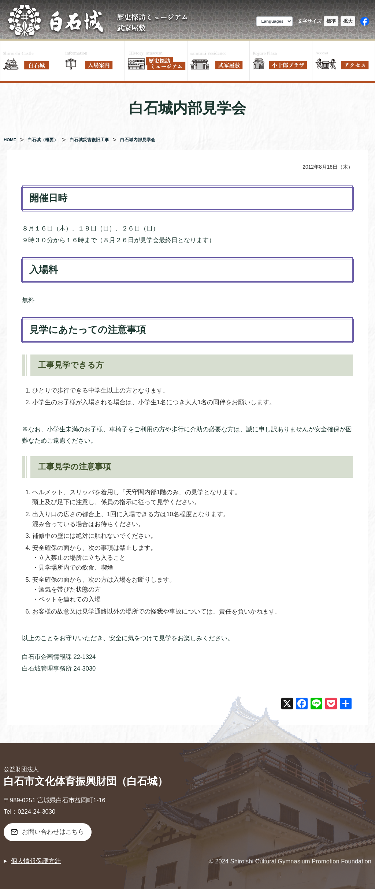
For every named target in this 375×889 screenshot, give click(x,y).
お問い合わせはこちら (53, 831)
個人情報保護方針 (36, 861)
